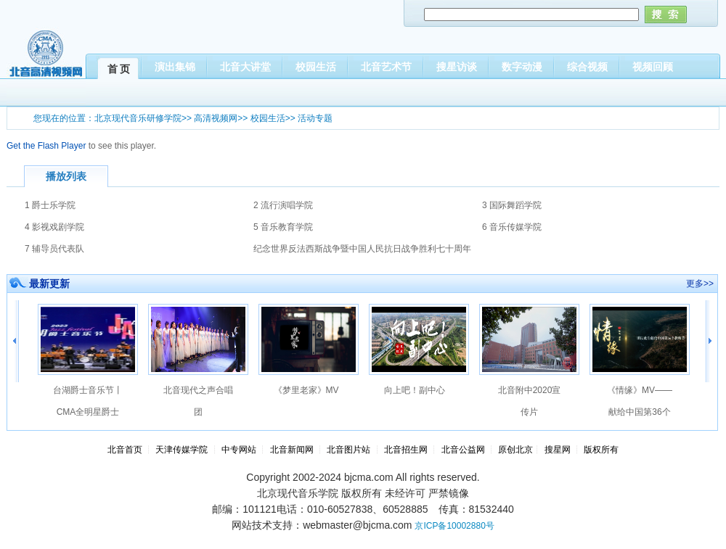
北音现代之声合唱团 (198, 401)
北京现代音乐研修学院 (138, 118)
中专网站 (238, 450)
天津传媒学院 (181, 450)
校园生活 (267, 118)
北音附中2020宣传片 (529, 401)
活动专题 (315, 118)
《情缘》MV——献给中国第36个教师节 (639, 404)
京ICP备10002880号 (454, 526)
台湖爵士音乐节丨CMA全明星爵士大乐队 (88, 404)
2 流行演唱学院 (283, 205)
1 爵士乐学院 (50, 205)
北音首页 (124, 450)
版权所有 (601, 450)
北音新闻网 (293, 450)
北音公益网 (463, 450)
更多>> (700, 283)
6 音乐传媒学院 (512, 227)
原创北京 (515, 450)
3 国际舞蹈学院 (512, 205)
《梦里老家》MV (306, 390)
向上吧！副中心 (414, 390)
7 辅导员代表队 (54, 249)
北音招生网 (406, 450)
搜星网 (557, 450)
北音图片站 (348, 450)
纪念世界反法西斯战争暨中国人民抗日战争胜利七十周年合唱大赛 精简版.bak (362, 252)
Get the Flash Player (46, 146)
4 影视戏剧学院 (54, 227)
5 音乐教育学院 (283, 227)
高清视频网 (215, 118)
